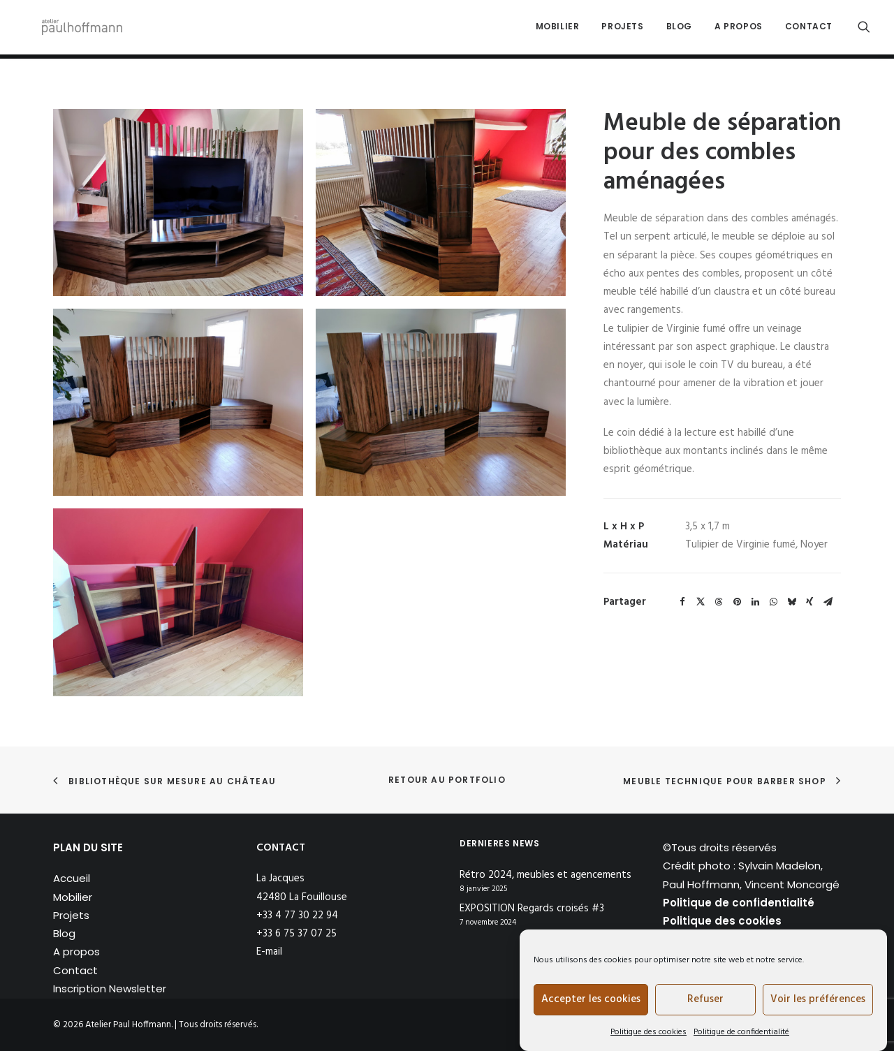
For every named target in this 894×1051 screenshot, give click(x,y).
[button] (864, 29)
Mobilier (558, 29)
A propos (739, 29)
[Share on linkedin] (755, 602)
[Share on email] (827, 602)
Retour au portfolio (447, 780)
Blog (679, 29)
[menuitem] (557, 29)
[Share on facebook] (682, 602)
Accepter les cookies (590, 999)
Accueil (71, 878)
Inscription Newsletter (109, 988)
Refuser (705, 999)
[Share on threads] (718, 602)
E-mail (269, 951)
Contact (809, 29)
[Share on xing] (809, 602)
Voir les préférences (817, 999)
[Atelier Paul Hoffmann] (77, 29)
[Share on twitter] (700, 602)
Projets (622, 29)
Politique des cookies (648, 1032)
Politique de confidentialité (741, 1032)
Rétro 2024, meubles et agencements (545, 875)
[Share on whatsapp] (773, 602)
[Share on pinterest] (736, 602)
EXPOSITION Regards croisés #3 (532, 909)
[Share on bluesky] (791, 602)
